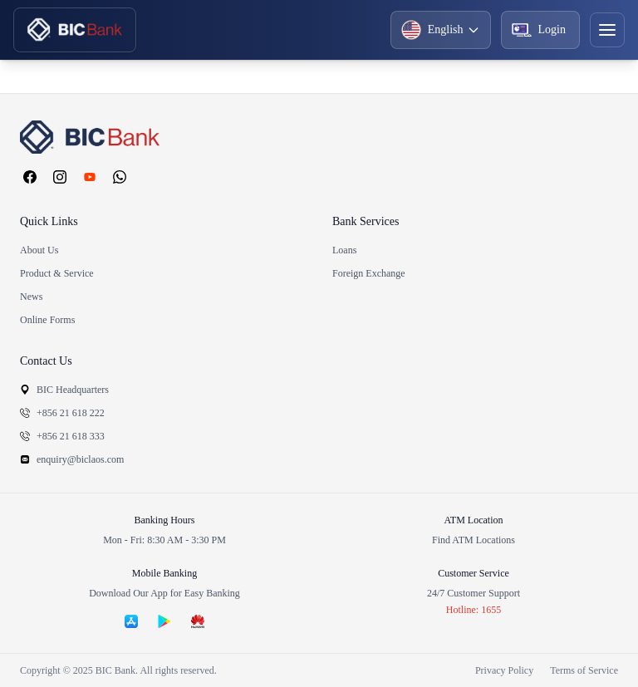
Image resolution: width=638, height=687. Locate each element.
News (31, 296)
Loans (344, 250)
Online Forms (47, 320)
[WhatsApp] (120, 177)
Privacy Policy (504, 670)
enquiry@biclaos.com (72, 459)
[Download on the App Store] (131, 621)
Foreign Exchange (368, 273)
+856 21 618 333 (62, 436)
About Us (39, 250)
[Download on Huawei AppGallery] (197, 621)
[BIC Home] (74, 30)
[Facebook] (30, 177)
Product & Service (57, 273)
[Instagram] (60, 177)
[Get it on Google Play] (164, 621)
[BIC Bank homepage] (319, 137)
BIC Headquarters (64, 389)
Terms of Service (584, 670)
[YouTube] (90, 177)
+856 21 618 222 (62, 413)
